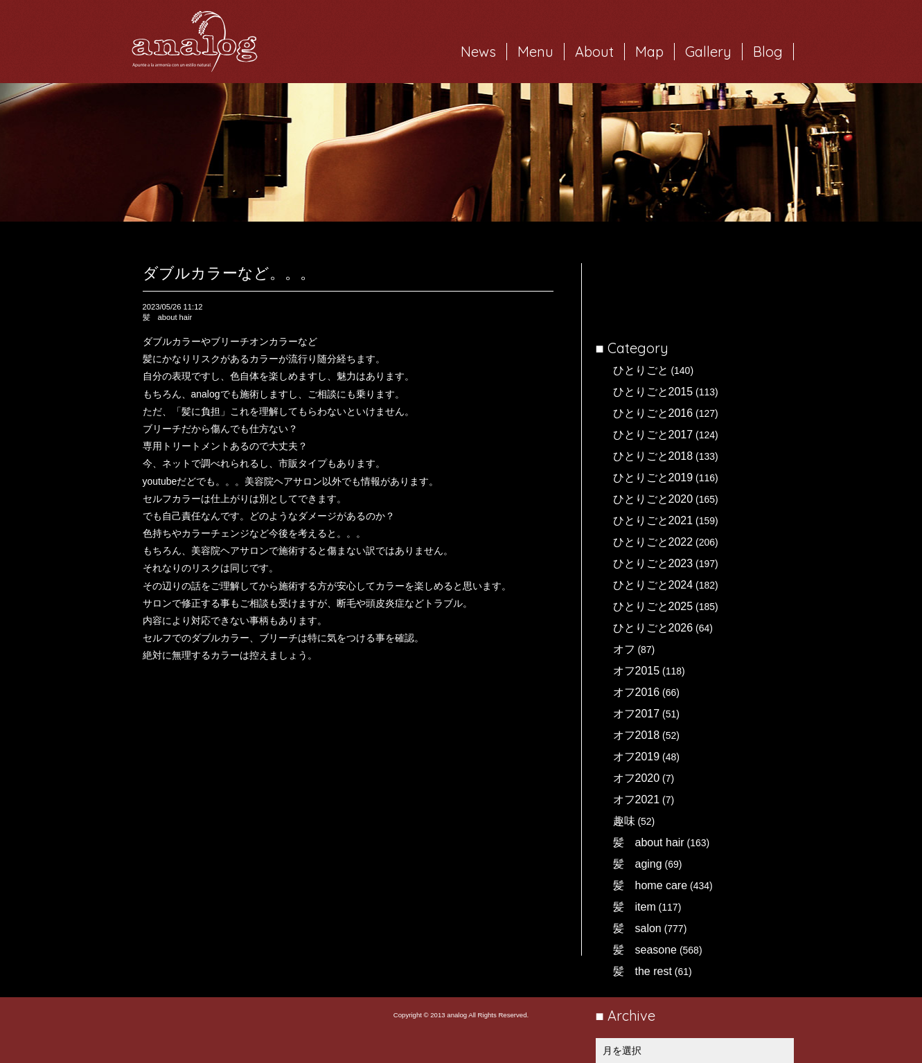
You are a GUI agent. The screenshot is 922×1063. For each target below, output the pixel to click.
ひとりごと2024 (653, 585)
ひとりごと (640, 370)
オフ (624, 649)
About (594, 51)
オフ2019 (636, 756)
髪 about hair (648, 842)
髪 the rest (642, 971)
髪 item (634, 907)
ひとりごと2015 (653, 391)
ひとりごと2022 (653, 542)
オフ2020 (636, 778)
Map (649, 51)
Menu (535, 51)
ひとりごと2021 (653, 520)
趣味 (624, 821)
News (478, 51)
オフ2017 (636, 714)
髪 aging (637, 864)
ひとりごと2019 (653, 477)
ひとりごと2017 (653, 434)
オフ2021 (636, 799)
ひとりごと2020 (653, 499)
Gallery (708, 51)
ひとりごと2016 (653, 413)
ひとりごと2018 (653, 456)
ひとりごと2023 (653, 563)
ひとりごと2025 (653, 606)
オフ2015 (636, 671)
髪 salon (637, 928)
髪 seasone (645, 950)
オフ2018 (636, 735)
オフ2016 (636, 692)
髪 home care (650, 885)
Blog (768, 51)
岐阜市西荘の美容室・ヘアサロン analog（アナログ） (194, 41)
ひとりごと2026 (653, 628)
